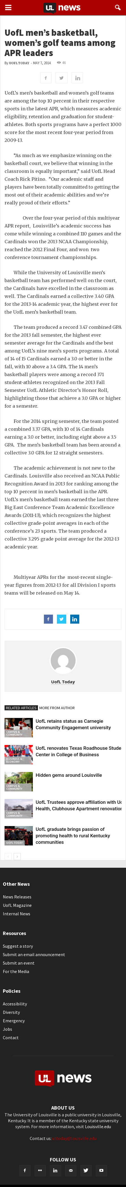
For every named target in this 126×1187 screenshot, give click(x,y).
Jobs (7, 1029)
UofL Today (19, 63)
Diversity (11, 1012)
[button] (118, 7)
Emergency (14, 1020)
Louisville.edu (98, 1126)
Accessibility (15, 1004)
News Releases (17, 897)
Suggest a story (18, 946)
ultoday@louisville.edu (74, 1138)
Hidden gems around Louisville (69, 775)
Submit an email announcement (34, 954)
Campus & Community (14, 733)
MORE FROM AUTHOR (57, 707)
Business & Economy (14, 760)
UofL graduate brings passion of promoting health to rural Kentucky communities (73, 835)
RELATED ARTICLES (21, 707)
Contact (11, 1037)
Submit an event (19, 963)
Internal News (16, 913)
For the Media (16, 971)
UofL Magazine (17, 905)
